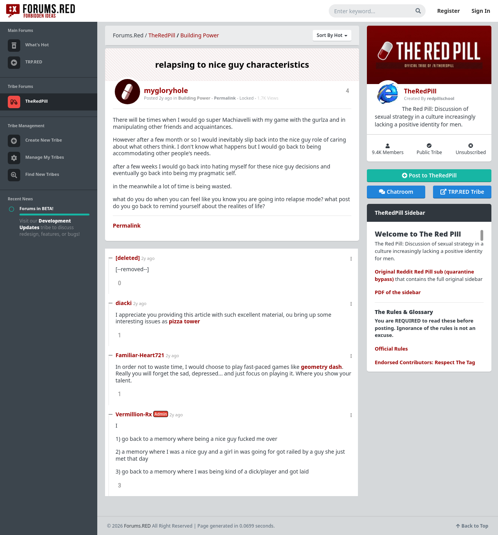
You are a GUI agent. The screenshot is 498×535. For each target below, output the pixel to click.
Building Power (199, 35)
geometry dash (321, 366)
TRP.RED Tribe (462, 191)
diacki (124, 303)
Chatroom (396, 191)
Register (448, 10)
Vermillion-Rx (134, 414)
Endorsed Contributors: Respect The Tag (425, 362)
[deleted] (128, 257)
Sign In (481, 10)
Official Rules (391, 348)
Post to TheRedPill (429, 175)
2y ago (147, 258)
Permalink (225, 98)
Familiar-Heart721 (140, 355)
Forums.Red (128, 35)
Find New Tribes (33, 175)
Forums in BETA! (36, 208)
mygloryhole (166, 90)
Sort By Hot (332, 35)
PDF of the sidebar (398, 292)
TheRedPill (161, 35)
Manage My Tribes (36, 158)
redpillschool (440, 98)
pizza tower (184, 321)
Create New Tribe (35, 141)
